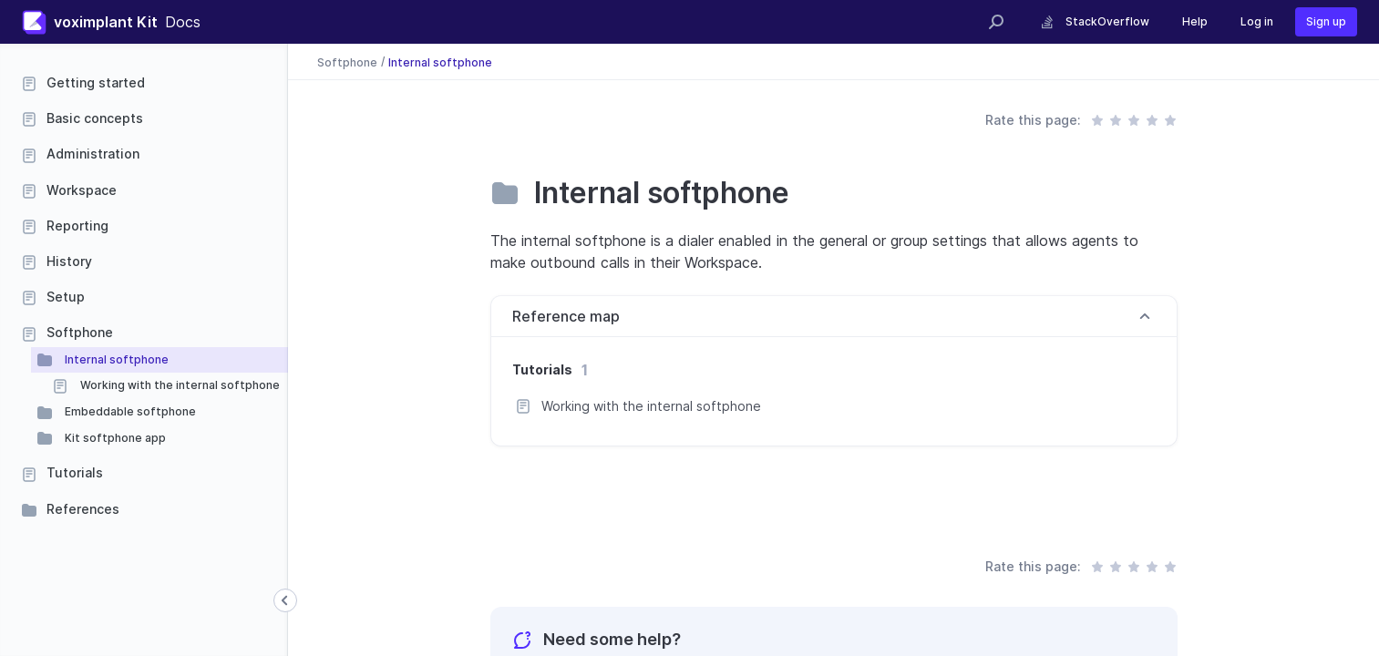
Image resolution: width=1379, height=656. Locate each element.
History (69, 261)
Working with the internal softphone (178, 385)
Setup (65, 296)
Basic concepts (94, 118)
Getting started (95, 82)
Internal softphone (115, 359)
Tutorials (74, 472)
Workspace (81, 190)
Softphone (79, 332)
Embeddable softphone (129, 411)
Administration (92, 153)
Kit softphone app (114, 438)
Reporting (77, 225)
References (82, 509)
